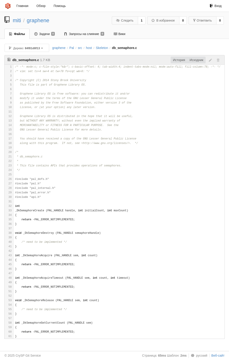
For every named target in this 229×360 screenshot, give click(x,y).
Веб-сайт (218, 355)
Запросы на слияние (84, 34)
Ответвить (202, 20)
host (89, 48)
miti (17, 20)
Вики (119, 34)
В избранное (163, 20)
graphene (38, 20)
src (80, 48)
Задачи (44, 34)
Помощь (60, 6)
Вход (216, 6)
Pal (71, 48)
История (179, 60)
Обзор (40, 6)
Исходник (196, 60)
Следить (124, 20)
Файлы (17, 34)
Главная (22, 6)
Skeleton (102, 48)
